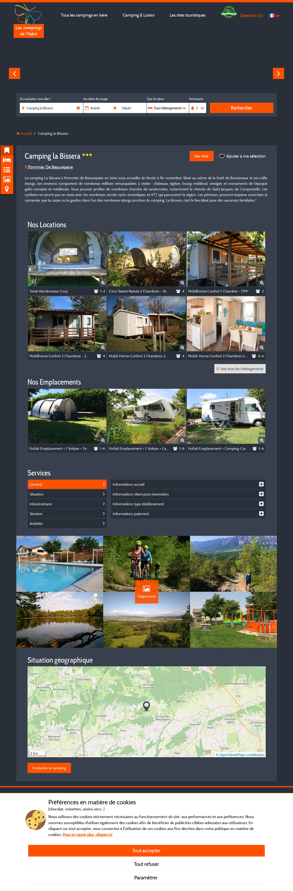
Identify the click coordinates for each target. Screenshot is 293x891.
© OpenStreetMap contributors (240, 754)
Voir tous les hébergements (240, 368)
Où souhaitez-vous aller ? (35, 99)
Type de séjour (155, 99)
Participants (196, 99)
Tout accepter (146, 850)
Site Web (201, 156)
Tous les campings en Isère (84, 15)
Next (278, 73)
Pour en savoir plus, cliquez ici (87, 834)
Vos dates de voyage (95, 99)
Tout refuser (146, 864)
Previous (14, 73)
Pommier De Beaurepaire (49, 167)
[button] (146, 706)
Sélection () (251, 15)
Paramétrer (146, 877)
